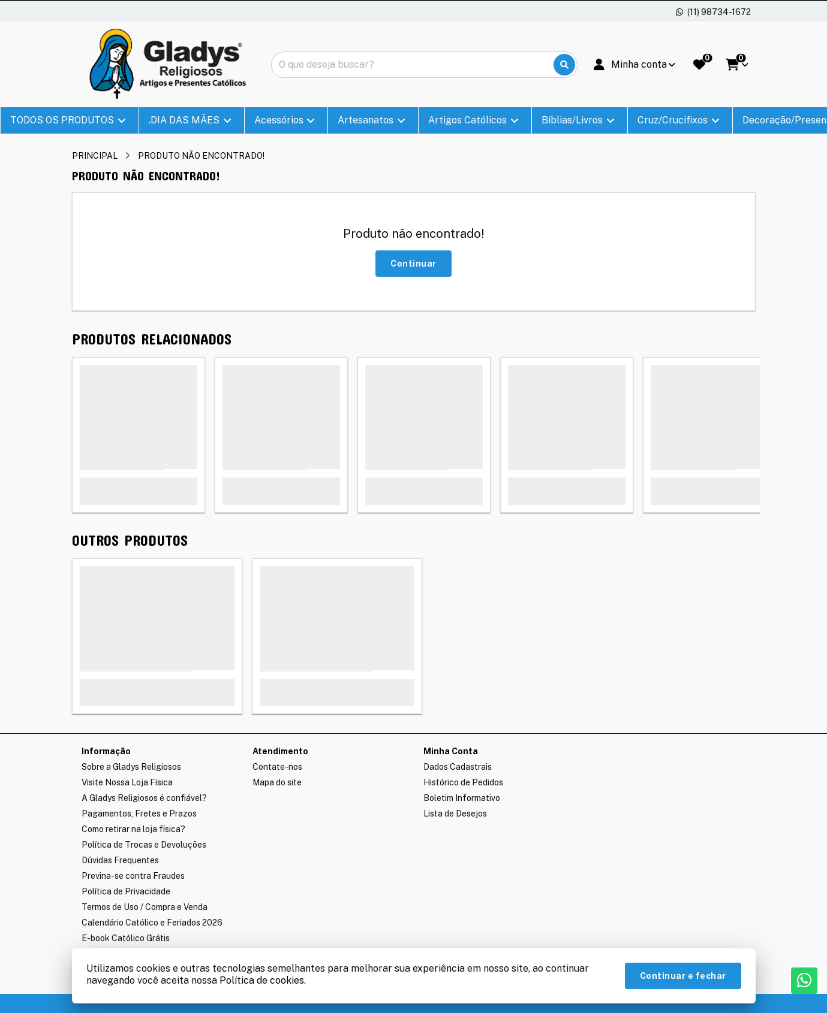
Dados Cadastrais (457, 767)
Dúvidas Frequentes (120, 860)
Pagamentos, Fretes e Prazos (139, 813)
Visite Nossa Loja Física (127, 782)
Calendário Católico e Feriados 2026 (152, 922)
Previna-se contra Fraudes (133, 876)
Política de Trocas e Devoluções (144, 844)
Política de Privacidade (126, 891)
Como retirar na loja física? (133, 829)
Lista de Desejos (455, 813)
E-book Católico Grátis (126, 938)
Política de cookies (261, 980)
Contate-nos (277, 767)
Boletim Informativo (461, 798)
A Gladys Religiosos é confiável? (144, 798)
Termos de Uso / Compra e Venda (144, 907)
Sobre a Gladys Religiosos (131, 767)
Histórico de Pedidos (463, 782)
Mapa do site (277, 782)
